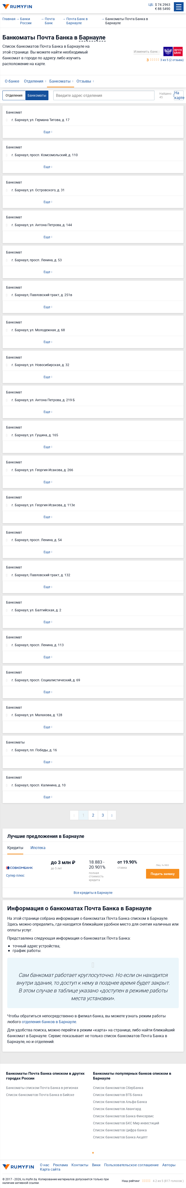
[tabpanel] (47, 1085)
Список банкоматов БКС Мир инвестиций (126, 1123)
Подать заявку (163, 874)
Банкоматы (59, 81)
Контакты (79, 1165)
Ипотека (38, 847)
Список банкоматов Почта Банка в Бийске (40, 1095)
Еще (47, 132)
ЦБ (150, 5)
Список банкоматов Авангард (117, 1109)
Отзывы (84, 81)
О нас (44, 1165)
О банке (12, 81)
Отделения (33, 81)
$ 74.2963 (162, 5)
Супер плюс (15, 876)
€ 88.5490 (162, 9)
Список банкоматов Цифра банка (120, 1130)
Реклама (60, 1165)
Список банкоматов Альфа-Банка (120, 1102)
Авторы (169, 1165)
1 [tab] (93, 1152)
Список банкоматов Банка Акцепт (120, 1137)
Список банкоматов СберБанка (118, 1088)
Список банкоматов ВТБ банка (117, 1095)
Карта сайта (50, 1169)
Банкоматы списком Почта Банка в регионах (42, 1088)
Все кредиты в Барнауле (93, 893)
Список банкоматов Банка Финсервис (123, 1116)
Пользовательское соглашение (131, 1165)
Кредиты (15, 847)
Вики (96, 1165)
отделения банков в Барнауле (49, 1021)
